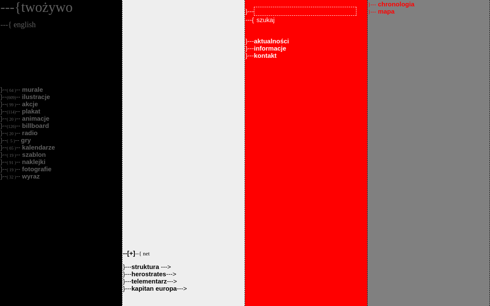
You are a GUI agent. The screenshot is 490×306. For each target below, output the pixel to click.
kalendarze (37, 147)
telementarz (149, 281)
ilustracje (35, 96)
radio (29, 132)
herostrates (148, 274)
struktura (146, 266)
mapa (381, 11)
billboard (34, 125)
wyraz (30, 176)
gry (25, 140)
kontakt (265, 55)
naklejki (33, 161)
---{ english (18, 24)
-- (136, 253)
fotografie (35, 169)
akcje (29, 104)
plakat (30, 111)
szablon (33, 154)
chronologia (391, 4)
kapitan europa (154, 288)
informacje (270, 48)
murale (31, 89)
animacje (34, 118)
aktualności (271, 41)
